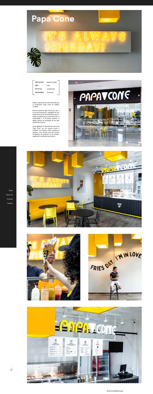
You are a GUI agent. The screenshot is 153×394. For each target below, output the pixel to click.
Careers (10, 203)
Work (11, 190)
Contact (10, 199)
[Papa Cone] (71, 19)
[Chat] (11, 366)
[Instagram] (11, 369)
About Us (9, 195)
